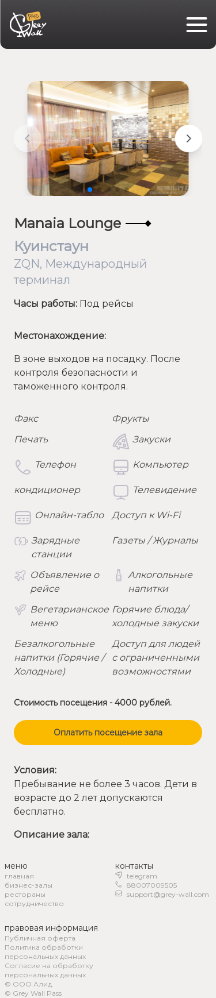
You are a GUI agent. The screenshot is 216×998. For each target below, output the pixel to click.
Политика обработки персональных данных (45, 952)
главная (19, 876)
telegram (142, 876)
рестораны (25, 894)
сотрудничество (34, 903)
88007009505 (152, 885)
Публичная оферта (40, 938)
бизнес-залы (28, 885)
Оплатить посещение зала (108, 732)
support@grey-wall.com (168, 894)
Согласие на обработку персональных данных (49, 970)
